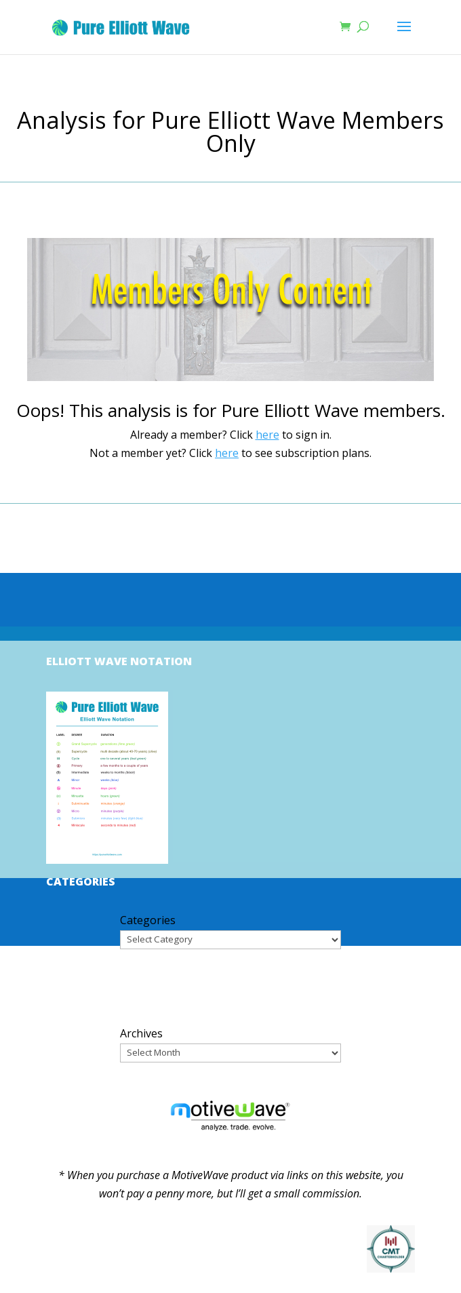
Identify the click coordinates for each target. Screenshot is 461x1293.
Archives (141, 1033)
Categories (148, 920)
